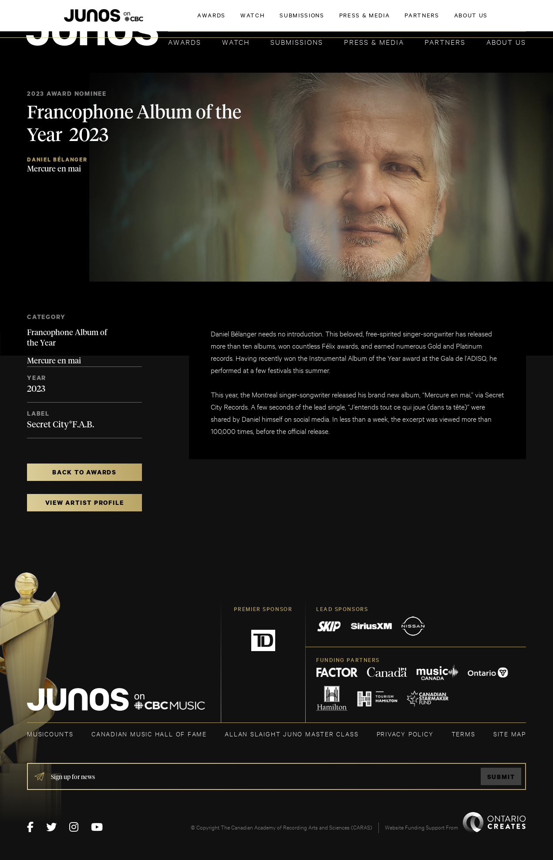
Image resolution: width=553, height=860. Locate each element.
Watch (236, 41)
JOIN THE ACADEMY (405, 20)
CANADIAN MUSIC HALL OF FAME (149, 733)
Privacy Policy (405, 733)
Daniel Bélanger (57, 159)
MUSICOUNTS (50, 733)
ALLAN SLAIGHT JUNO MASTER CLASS (291, 733)
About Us (506, 41)
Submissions (296, 41)
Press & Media (374, 41)
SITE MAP (509, 733)
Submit (501, 777)
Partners (445, 41)
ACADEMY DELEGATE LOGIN (485, 20)
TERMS (463, 733)
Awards (184, 41)
